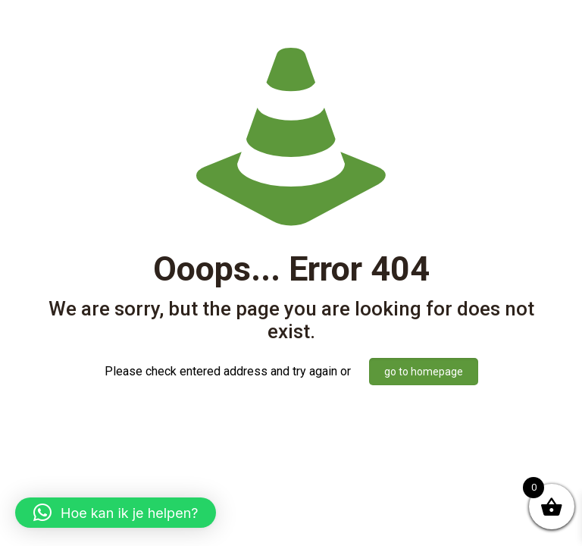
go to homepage (423, 372)
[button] (115, 512)
